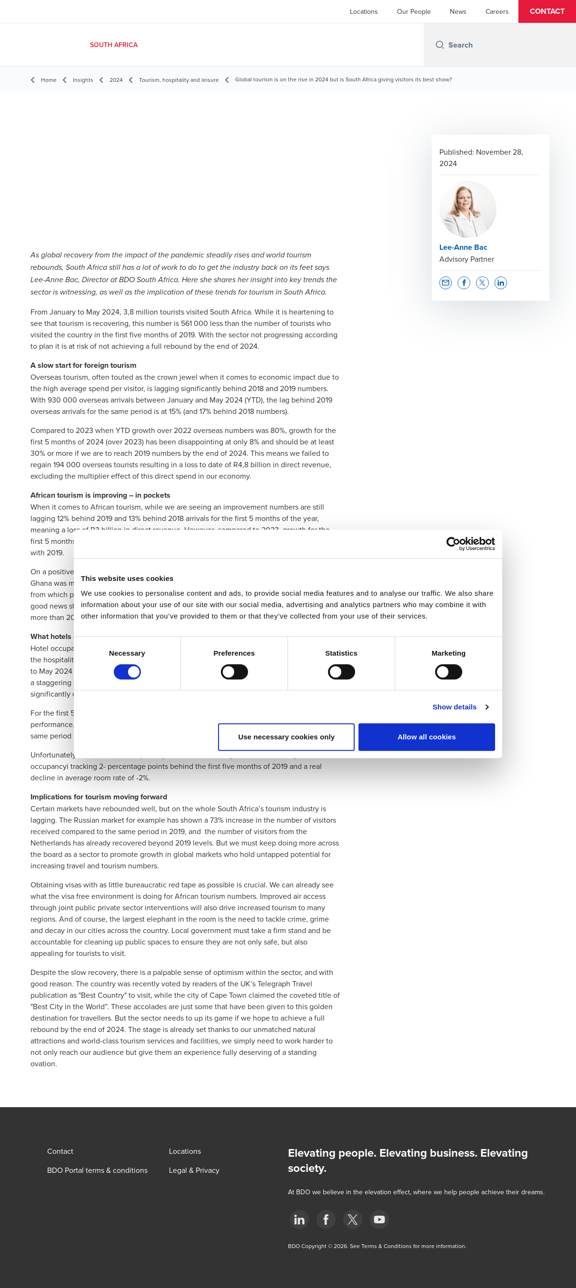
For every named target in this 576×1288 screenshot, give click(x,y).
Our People (414, 11)
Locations (364, 11)
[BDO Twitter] (352, 1219)
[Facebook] (326, 1219)
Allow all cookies (426, 737)
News (458, 11)
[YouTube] (379, 1219)
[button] (547, 11)
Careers (497, 11)
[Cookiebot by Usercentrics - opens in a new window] (453, 544)
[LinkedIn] (299, 1219)
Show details (455, 707)
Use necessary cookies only (286, 737)
